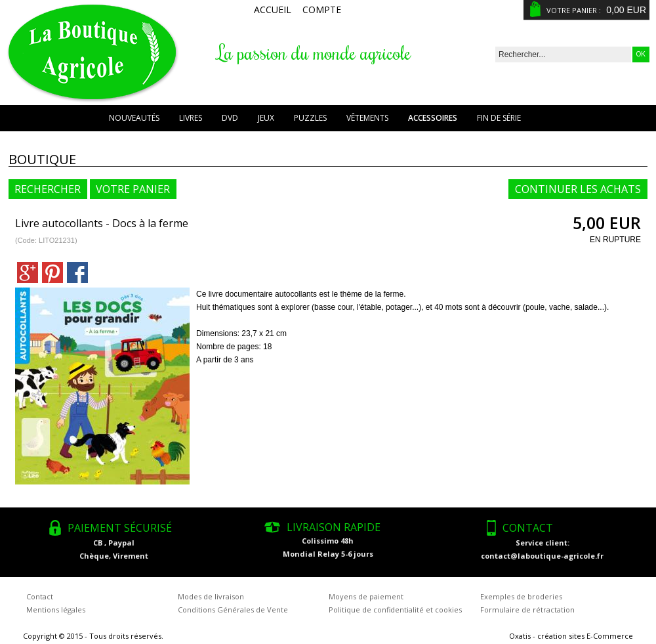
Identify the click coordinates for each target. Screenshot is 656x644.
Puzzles (310, 117)
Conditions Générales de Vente (233, 609)
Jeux (266, 117)
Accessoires (432, 117)
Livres (190, 117)
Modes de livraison (211, 596)
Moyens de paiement (366, 596)
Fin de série (499, 117)
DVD (230, 117)
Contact (39, 596)
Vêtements (367, 117)
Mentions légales (55, 609)
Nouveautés (134, 117)
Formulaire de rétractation (527, 609)
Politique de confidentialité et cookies (395, 609)
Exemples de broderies (521, 596)
